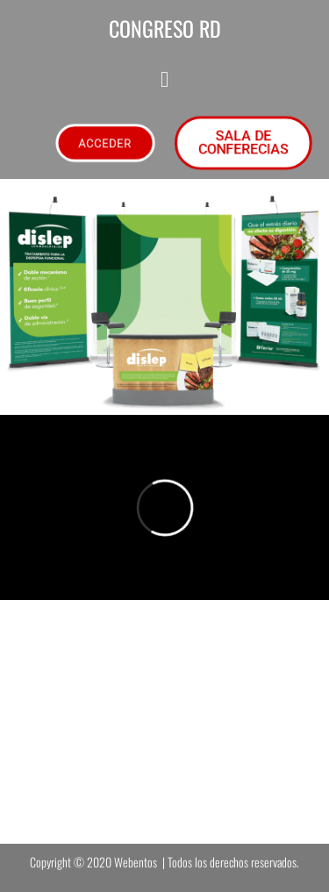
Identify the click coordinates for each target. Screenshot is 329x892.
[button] (164, 79)
